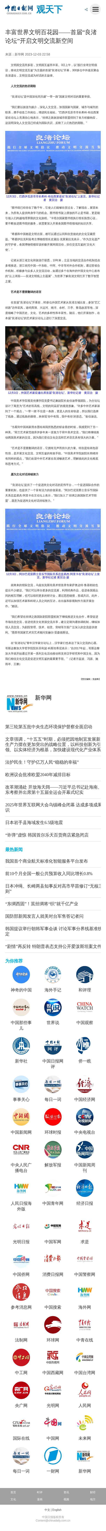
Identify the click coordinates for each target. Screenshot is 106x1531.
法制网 (21, 1340)
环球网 (53, 1340)
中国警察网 (84, 1274)
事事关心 (21, 1099)
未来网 (84, 1438)
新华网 (43, 698)
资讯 (66, 1492)
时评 (39, 1492)
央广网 (21, 1405)
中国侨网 (21, 1274)
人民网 (84, 1405)
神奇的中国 (21, 990)
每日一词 (53, 1099)
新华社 (21, 1061)
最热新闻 (14, 849)
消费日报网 (52, 1274)
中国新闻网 (21, 1132)
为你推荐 (14, 961)
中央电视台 (84, 1132)
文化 (13, 1499)
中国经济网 (84, 1099)
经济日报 (84, 1203)
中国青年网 (52, 1203)
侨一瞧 (84, 1061)
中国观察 (84, 1022)
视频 (66, 1499)
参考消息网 (21, 1307)
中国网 (53, 1438)
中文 (47, 1509)
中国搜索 (53, 1307)
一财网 (53, 1471)
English (56, 1509)
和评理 (84, 990)
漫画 (39, 1499)
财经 (93, 1492)
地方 (93, 1499)
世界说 (53, 1022)
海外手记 (53, 990)
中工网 (21, 1372)
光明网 (53, 1405)
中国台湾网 (84, 1372)
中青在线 (84, 1340)
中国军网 (53, 1241)
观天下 (49, 9)
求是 (85, 1241)
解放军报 (53, 1165)
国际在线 (21, 1438)
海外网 (84, 1307)
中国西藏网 (52, 1372)
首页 (13, 1492)
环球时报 (53, 1132)
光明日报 (21, 1241)
